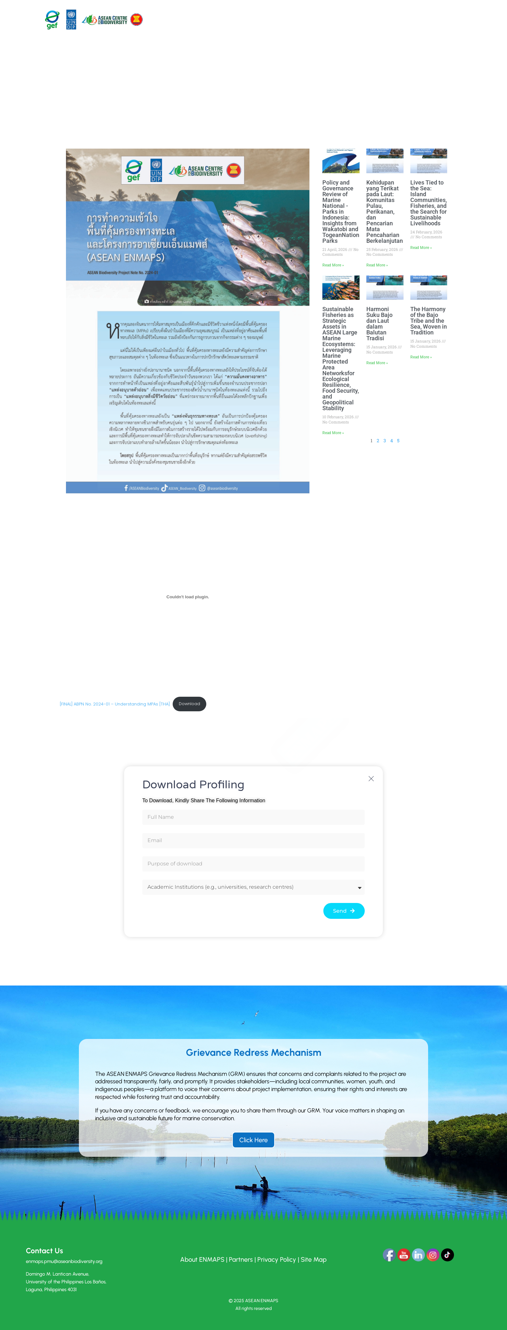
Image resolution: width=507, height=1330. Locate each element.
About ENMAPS (202, 1259)
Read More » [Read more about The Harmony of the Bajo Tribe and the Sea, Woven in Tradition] (421, 357)
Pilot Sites (260, 19)
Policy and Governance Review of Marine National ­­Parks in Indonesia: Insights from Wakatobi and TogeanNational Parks (343, 211)
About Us (228, 19)
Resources (327, 19)
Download (189, 703)
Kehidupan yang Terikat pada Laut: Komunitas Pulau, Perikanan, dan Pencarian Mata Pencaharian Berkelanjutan (384, 211)
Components (296, 19)
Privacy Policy (276, 1259)
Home (206, 19)
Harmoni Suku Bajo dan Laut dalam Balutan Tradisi (379, 324)
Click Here (253, 1140)
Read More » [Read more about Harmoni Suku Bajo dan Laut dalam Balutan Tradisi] (377, 363)
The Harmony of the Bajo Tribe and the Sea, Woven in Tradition (428, 321)
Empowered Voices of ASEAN (414, 19)
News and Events (361, 19)
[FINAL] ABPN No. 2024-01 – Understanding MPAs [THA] (115, 703)
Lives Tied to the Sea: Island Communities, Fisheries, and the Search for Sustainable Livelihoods (428, 203)
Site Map (314, 1259)
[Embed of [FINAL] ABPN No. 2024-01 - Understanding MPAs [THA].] (188, 597)
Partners (241, 1259)
